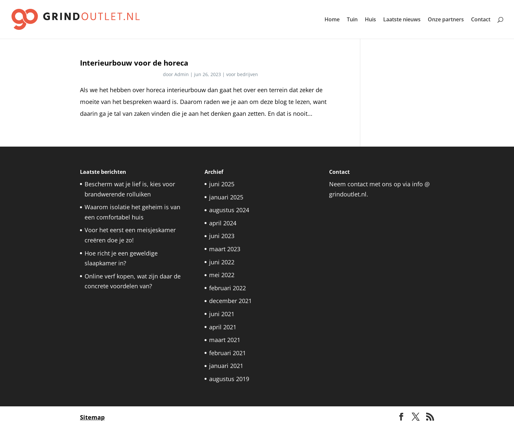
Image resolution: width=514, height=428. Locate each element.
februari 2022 (227, 288)
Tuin (352, 20)
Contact (480, 20)
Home (332, 20)
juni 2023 (221, 236)
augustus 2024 (229, 210)
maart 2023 (224, 249)
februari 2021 (227, 353)
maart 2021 (224, 340)
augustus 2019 (229, 379)
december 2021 (230, 301)
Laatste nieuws (402, 20)
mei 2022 (221, 275)
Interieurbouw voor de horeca (134, 63)
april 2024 (222, 223)
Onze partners (446, 20)
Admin (181, 74)
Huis (370, 20)
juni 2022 (221, 262)
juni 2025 (221, 184)
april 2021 (222, 327)
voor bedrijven (242, 74)
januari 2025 (226, 197)
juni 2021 (221, 314)
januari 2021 (226, 366)
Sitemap (92, 417)
